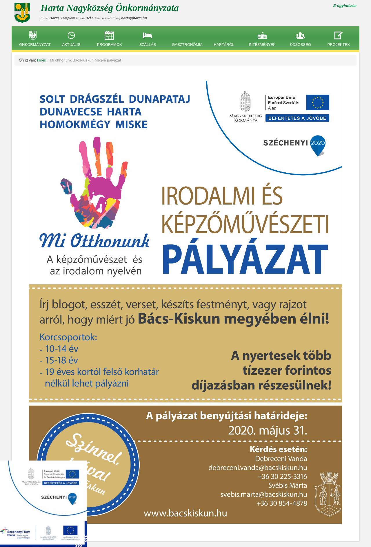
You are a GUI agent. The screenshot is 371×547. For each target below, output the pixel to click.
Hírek (41, 60)
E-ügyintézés (345, 5)
